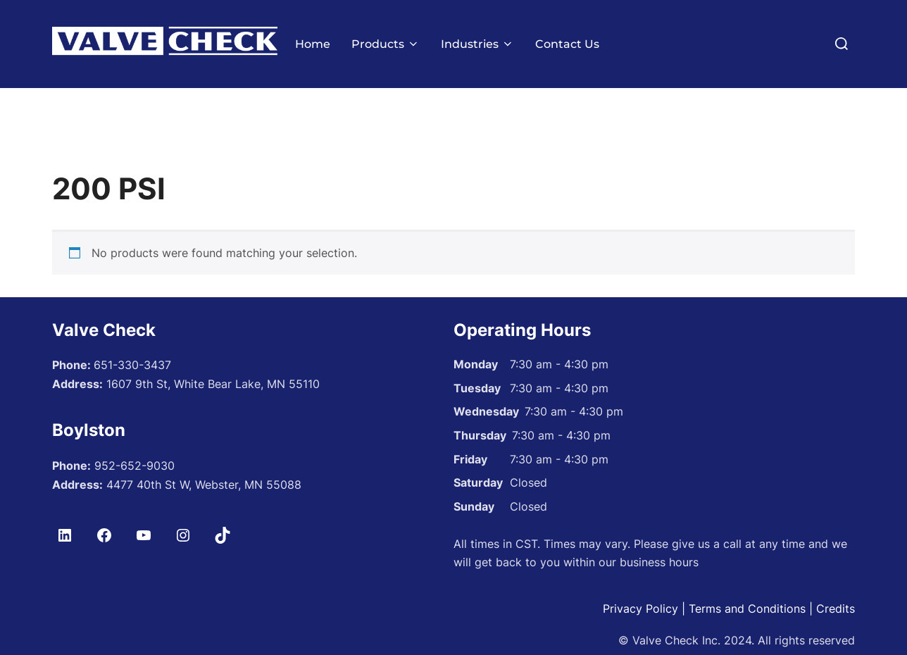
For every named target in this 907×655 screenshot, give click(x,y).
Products (385, 44)
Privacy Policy (640, 635)
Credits (835, 635)
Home (312, 44)
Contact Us (567, 44)
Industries (477, 44)
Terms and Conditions (747, 635)
